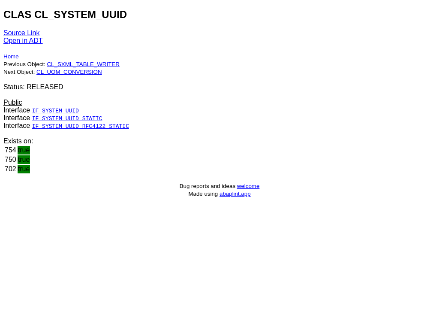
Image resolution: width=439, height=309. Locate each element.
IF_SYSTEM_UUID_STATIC (67, 118)
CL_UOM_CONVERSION (69, 72)
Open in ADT (23, 40)
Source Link (21, 32)
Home (11, 56)
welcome (248, 186)
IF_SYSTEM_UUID (55, 110)
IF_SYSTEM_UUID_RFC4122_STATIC (80, 126)
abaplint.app (235, 194)
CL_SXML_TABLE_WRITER (83, 64)
